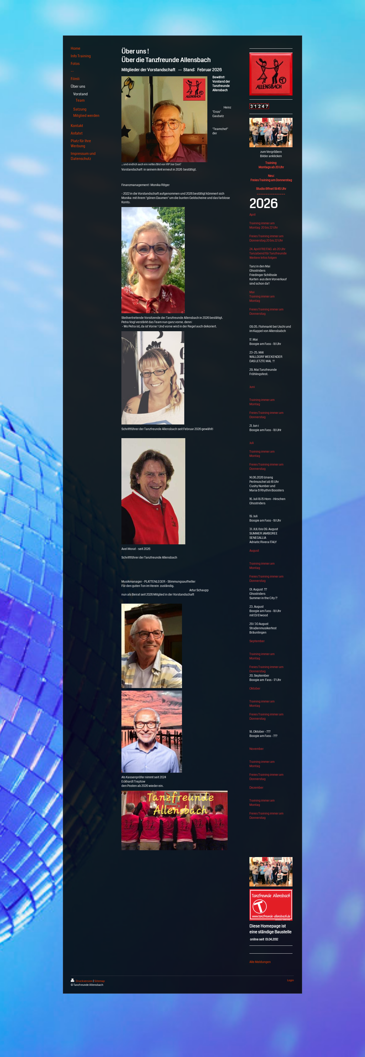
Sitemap (99, 981)
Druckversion (82, 981)
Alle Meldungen (260, 962)
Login (290, 980)
